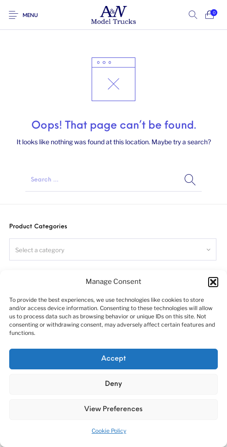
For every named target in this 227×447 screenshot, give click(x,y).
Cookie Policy (109, 430)
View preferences (113, 409)
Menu (30, 15)
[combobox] (112, 249)
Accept (113, 359)
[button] (213, 282)
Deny (113, 384)
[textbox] (112, 250)
